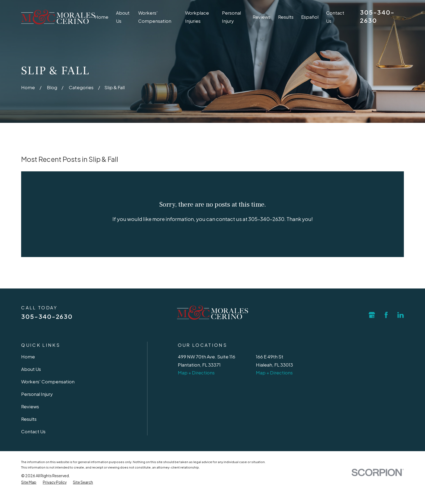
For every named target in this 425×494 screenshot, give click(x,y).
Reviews (30, 406)
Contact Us (33, 431)
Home (28, 357)
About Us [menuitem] (123, 17)
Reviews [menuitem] (262, 17)
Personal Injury (37, 394)
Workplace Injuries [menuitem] (197, 17)
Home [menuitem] (101, 17)
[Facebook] (386, 315)
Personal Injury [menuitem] (231, 17)
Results (29, 419)
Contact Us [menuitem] (335, 17)
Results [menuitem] (286, 17)
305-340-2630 (46, 316)
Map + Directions (196, 373)
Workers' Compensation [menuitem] (154, 17)
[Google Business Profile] (372, 315)
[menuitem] (28, 482)
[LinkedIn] (400, 315)
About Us (31, 369)
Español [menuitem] (309, 17)
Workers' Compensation (48, 381)
